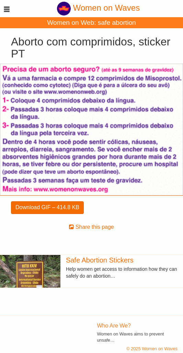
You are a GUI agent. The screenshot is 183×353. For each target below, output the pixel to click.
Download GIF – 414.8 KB (47, 207)
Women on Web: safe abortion (91, 22)
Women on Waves (98, 7)
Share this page (91, 227)
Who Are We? (114, 326)
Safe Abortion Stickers (100, 260)
